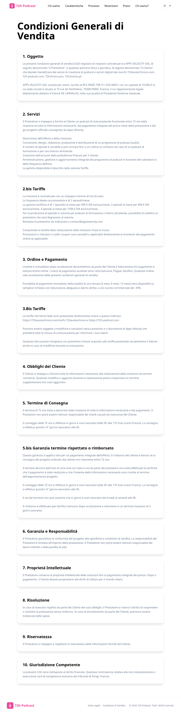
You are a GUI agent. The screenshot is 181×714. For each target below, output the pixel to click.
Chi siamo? (142, 6)
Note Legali (94, 705)
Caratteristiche (74, 6)
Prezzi (126, 6)
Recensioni (111, 6)
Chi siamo (54, 6)
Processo (93, 6)
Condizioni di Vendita (114, 705)
